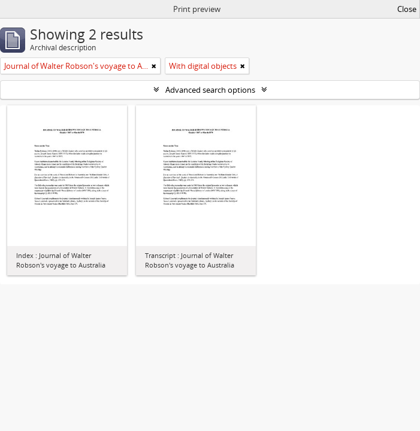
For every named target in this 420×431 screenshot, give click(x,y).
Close (406, 9)
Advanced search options (210, 89)
